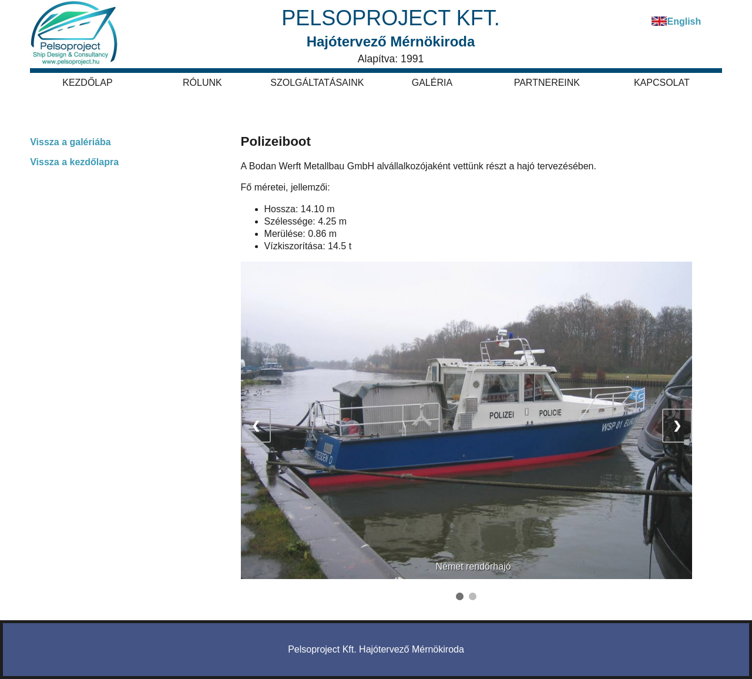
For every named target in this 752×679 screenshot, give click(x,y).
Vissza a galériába (70, 142)
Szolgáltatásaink (317, 83)
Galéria (432, 83)
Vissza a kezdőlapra (74, 162)
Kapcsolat (662, 83)
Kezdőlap (87, 83)
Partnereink (547, 83)
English (684, 21)
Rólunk (202, 83)
